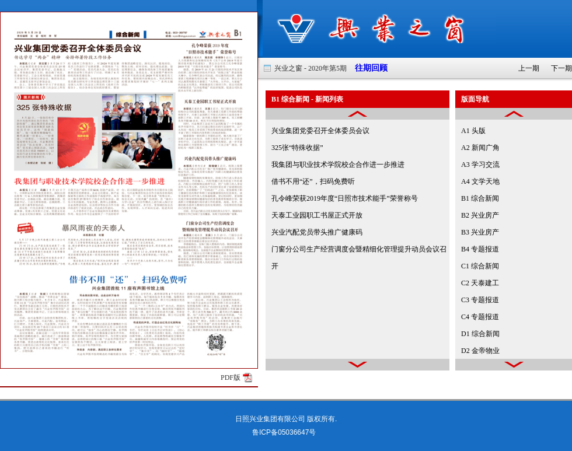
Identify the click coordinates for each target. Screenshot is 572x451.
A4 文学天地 (480, 181)
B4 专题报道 (480, 249)
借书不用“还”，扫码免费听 (313, 181)
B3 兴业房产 (480, 232)
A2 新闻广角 (480, 148)
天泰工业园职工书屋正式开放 (316, 215)
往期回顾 (367, 68)
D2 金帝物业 (480, 351)
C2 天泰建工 (480, 283)
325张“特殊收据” (297, 148)
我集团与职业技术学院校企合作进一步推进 (337, 164)
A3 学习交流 (480, 164)
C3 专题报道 (480, 300)
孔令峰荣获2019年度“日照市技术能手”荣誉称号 (344, 198)
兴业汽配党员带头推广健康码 (316, 232)
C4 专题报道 (480, 317)
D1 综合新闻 (480, 334)
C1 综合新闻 (480, 266)
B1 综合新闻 (480, 198)
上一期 (528, 68)
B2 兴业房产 (480, 215)
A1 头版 (473, 131)
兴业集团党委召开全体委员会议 (320, 131)
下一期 (561, 68)
